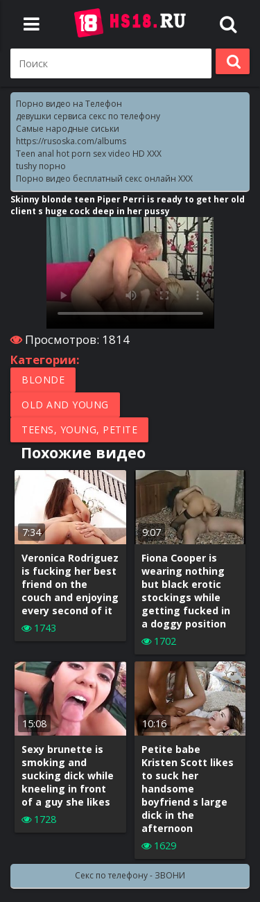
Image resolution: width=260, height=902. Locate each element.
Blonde (42, 379)
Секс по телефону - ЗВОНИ (130, 875)
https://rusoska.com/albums (71, 141)
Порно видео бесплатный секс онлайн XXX (104, 178)
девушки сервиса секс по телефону (88, 116)
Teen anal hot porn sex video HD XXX (89, 153)
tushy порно (41, 166)
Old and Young (65, 404)
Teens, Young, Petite (79, 429)
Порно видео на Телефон (69, 104)
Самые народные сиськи (67, 129)
